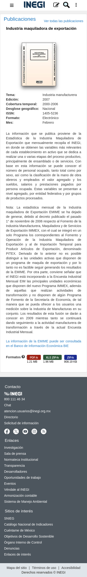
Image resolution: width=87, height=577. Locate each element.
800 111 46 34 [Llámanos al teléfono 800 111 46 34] (14, 399)
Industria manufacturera (59, 95)
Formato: (13, 118)
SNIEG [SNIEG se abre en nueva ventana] (9, 518)
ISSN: (10, 113)
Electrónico (50, 118)
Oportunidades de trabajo (22, 477)
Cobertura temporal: (21, 104)
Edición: (12, 99)
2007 (46, 99)
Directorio (11, 417)
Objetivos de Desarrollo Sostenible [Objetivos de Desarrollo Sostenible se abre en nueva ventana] (29, 536)
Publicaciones (20, 19)
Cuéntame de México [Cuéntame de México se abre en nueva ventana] (19, 530)
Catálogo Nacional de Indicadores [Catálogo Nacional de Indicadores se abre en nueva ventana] (28, 524)
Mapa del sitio (17, 568)
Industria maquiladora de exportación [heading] (41, 28)
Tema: (10, 95)
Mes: (9, 122)
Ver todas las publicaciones (63, 21)
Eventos (10, 483)
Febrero (48, 122)
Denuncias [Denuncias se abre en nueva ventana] (11, 548)
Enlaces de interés (17, 554)
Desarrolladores (15, 471)
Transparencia (14, 465)
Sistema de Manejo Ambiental (25, 501)
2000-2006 (50, 104)
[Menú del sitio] (43, 5)
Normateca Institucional (21, 459)
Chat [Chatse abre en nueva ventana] (7, 405)
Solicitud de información (21, 423)
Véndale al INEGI (16, 489)
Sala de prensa (15, 453)
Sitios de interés (19, 511)
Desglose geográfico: (22, 109)
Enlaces (12, 440)
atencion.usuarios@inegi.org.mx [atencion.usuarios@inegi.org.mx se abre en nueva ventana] (27, 411)
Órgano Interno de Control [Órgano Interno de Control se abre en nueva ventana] (23, 542)
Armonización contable (20, 495)
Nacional (48, 109)
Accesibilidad (71, 568)
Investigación (13, 447)
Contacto (13, 387)
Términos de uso (44, 568)
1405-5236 (50, 113)
